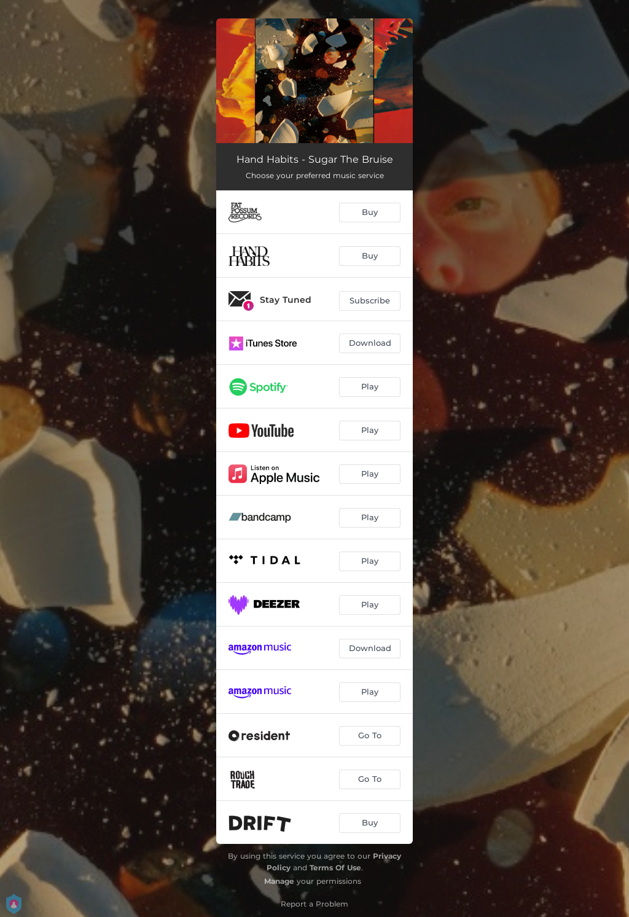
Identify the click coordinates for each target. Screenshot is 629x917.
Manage (279, 881)
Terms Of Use (335, 867)
